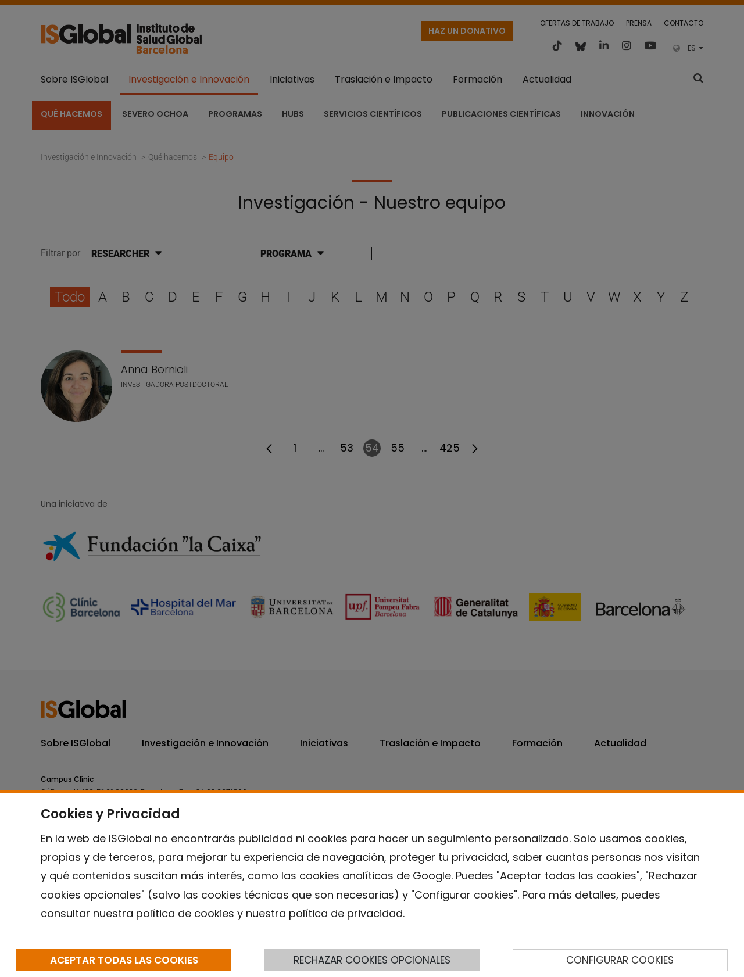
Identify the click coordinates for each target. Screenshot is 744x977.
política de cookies (185, 913)
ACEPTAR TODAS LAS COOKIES (124, 960)
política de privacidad (346, 913)
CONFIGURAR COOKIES (620, 960)
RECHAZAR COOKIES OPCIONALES (372, 960)
